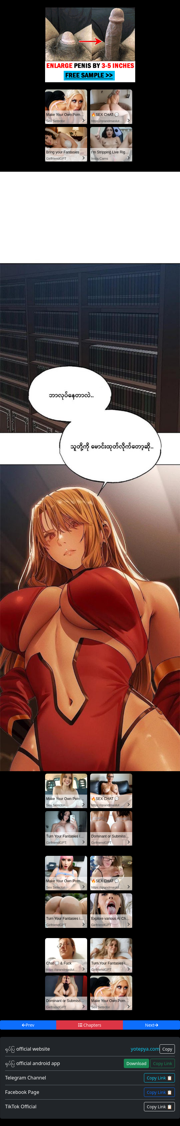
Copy (167, 1049)
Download (137, 1063)
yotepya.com (145, 1049)
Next (151, 1025)
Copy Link (162, 1063)
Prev (28, 1025)
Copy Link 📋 (159, 1078)
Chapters (89, 1025)
